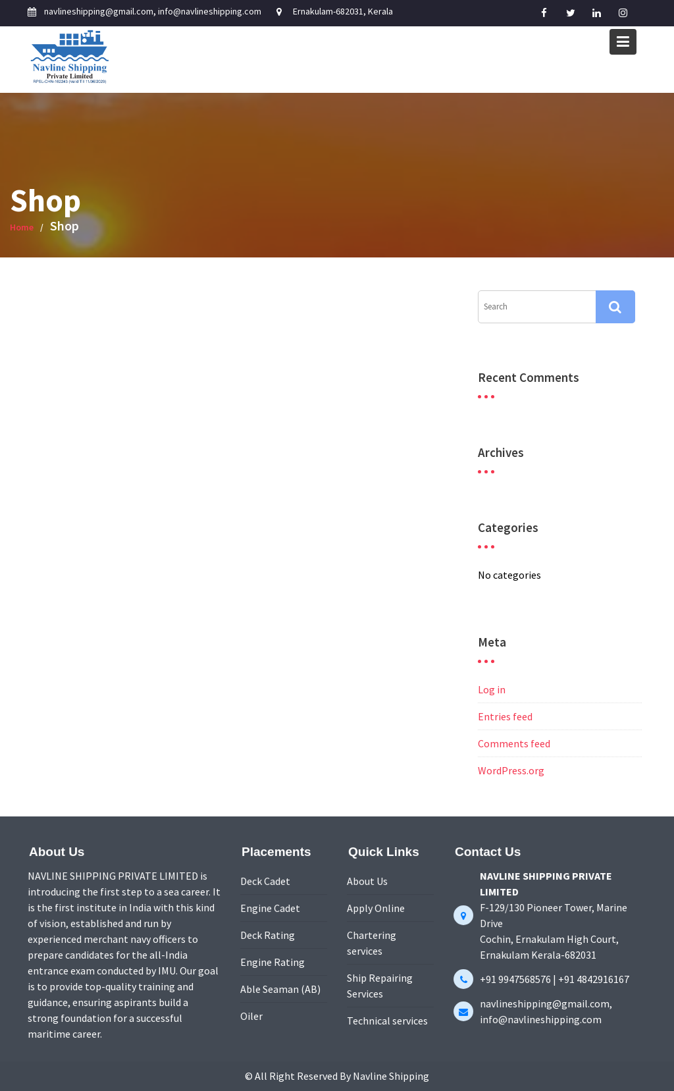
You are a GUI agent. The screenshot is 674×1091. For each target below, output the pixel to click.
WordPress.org (511, 770)
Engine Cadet (270, 908)
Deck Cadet (265, 881)
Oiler (252, 1014)
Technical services (387, 1019)
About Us (368, 881)
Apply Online (376, 908)
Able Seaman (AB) (280, 988)
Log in (492, 689)
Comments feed (514, 743)
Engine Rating (273, 961)
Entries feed (505, 716)
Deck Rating (268, 935)
